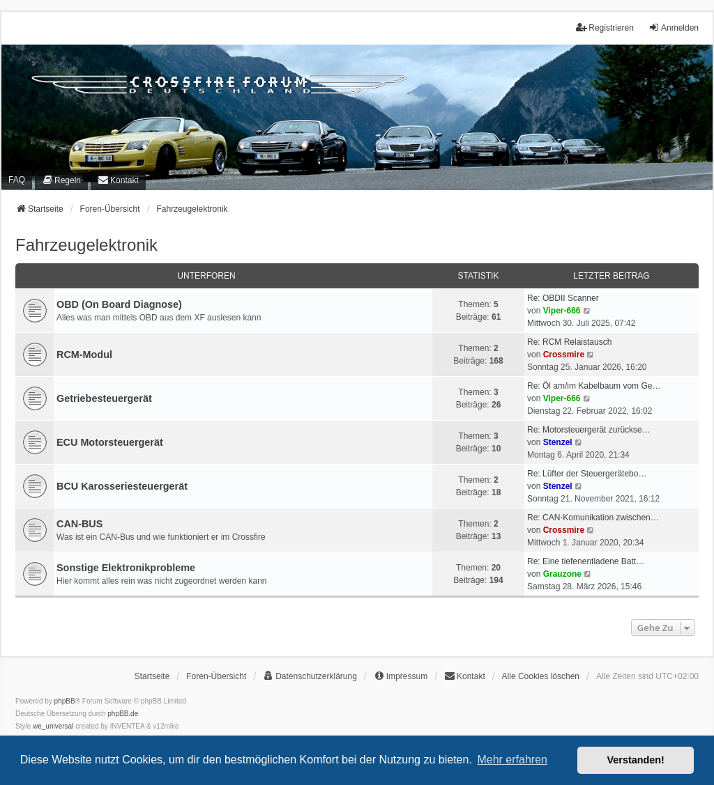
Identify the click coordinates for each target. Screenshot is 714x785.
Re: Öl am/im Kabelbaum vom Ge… (593, 386)
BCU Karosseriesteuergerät (122, 486)
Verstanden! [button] (635, 759)
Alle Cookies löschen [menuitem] (540, 676)
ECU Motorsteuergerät (109, 442)
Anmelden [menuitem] (673, 27)
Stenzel (557, 442)
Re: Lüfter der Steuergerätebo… (586, 474)
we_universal (53, 726)
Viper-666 (562, 311)
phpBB (64, 701)
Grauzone (562, 574)
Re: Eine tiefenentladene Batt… (585, 561)
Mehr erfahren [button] (512, 759)
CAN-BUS (79, 523)
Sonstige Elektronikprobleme (125, 567)
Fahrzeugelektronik (86, 244)
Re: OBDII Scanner (563, 298)
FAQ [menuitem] (16, 180)
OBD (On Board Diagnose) (119, 304)
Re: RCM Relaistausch (569, 342)
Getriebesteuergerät (104, 398)
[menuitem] (61, 180)
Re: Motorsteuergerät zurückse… (589, 430)
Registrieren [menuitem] (605, 27)
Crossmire (563, 354)
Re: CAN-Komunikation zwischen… (593, 517)
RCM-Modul (84, 354)
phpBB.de (122, 713)
